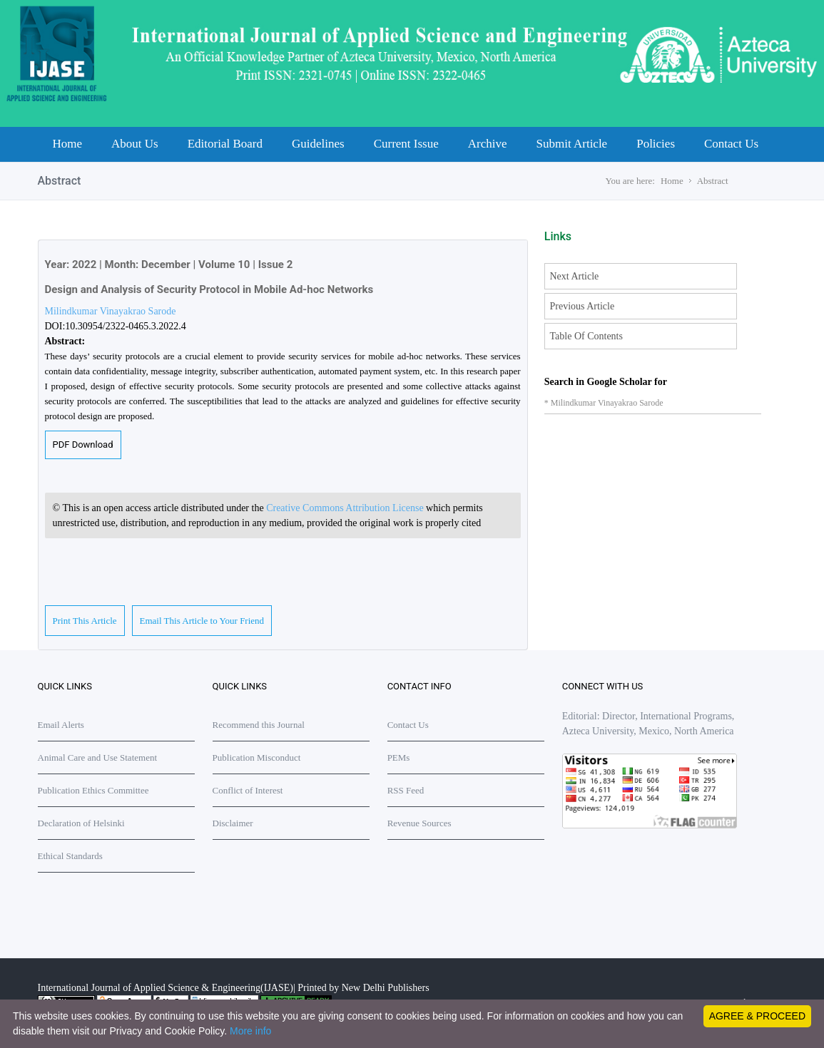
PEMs (398, 757)
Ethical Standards (70, 856)
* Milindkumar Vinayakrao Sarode (603, 403)
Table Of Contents (586, 336)
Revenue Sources (419, 823)
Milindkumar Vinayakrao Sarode (110, 311)
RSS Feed (405, 790)
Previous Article (582, 306)
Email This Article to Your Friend (202, 620)
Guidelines (318, 143)
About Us (134, 143)
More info (250, 1031)
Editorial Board (225, 143)
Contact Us (731, 143)
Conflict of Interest (248, 790)
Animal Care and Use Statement (98, 757)
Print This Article (85, 620)
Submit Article (572, 143)
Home (68, 143)
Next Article (574, 276)
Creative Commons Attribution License (346, 508)
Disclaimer (233, 823)
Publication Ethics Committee (93, 790)
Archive (487, 143)
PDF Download (83, 444)
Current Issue (406, 143)
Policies (655, 143)
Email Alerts (61, 724)
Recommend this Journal (259, 724)
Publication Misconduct (257, 757)
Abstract (712, 180)
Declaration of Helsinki (81, 823)
